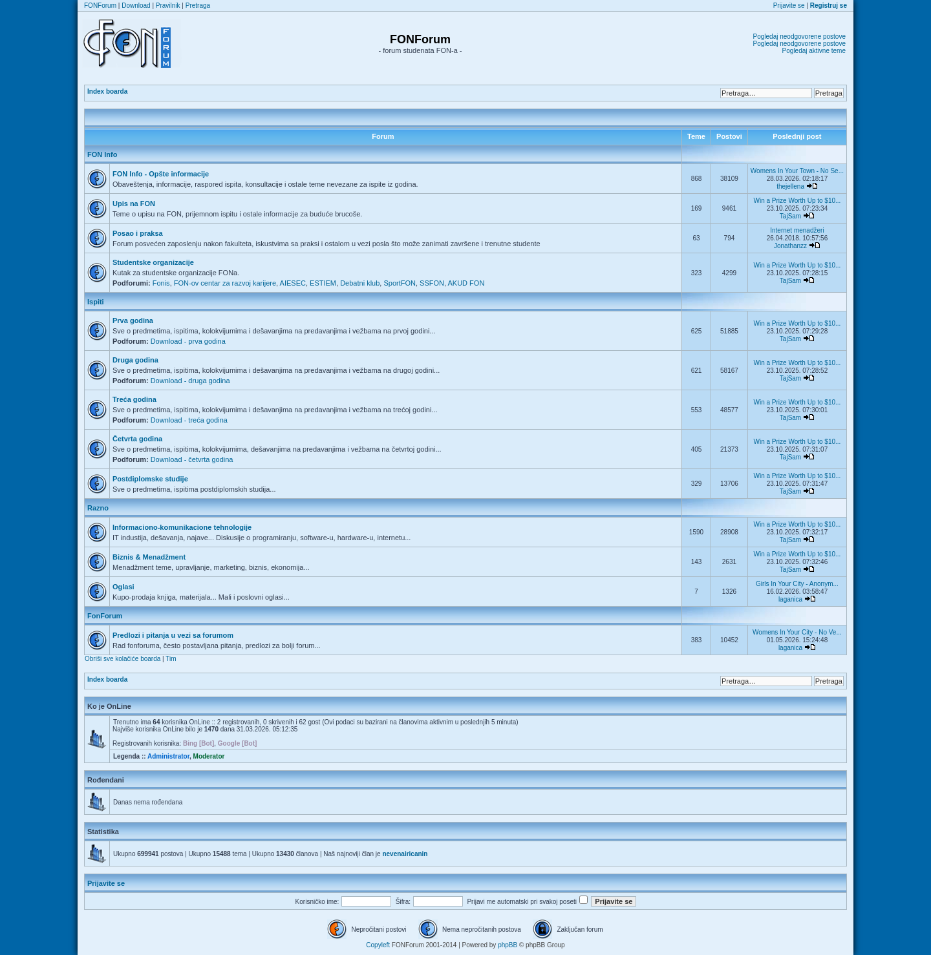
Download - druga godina (190, 380)
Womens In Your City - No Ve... (797, 632)
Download (136, 5)
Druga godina (135, 360)
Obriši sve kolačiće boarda (122, 658)
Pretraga (198, 5)
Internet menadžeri (797, 230)
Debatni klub (360, 283)
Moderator (209, 756)
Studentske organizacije (153, 262)
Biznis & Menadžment (149, 557)
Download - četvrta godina (192, 459)
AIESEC (293, 283)
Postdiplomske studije (150, 479)
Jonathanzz (790, 245)
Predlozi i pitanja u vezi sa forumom (172, 635)
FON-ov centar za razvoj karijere (225, 283)
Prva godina (132, 320)
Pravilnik (168, 5)
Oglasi (123, 587)
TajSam (790, 216)
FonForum (104, 616)
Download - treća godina (189, 420)
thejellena (790, 186)
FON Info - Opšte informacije (160, 174)
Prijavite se (789, 5)
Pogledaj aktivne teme (814, 50)
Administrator (168, 756)
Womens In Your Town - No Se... (797, 170)
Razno (98, 508)
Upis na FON (133, 203)
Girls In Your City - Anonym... (797, 583)
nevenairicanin (404, 853)
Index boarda (107, 91)
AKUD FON (466, 283)
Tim (171, 658)
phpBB (507, 945)
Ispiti (95, 302)
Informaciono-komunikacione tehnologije (181, 527)
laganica (790, 599)
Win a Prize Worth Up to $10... (796, 200)
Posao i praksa (137, 233)
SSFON (432, 283)
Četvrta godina (137, 439)
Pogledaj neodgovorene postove (799, 36)
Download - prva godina (188, 341)
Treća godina (134, 399)
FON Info (102, 154)
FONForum (100, 5)
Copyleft (378, 945)
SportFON (399, 283)
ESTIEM (323, 283)
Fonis (161, 283)
